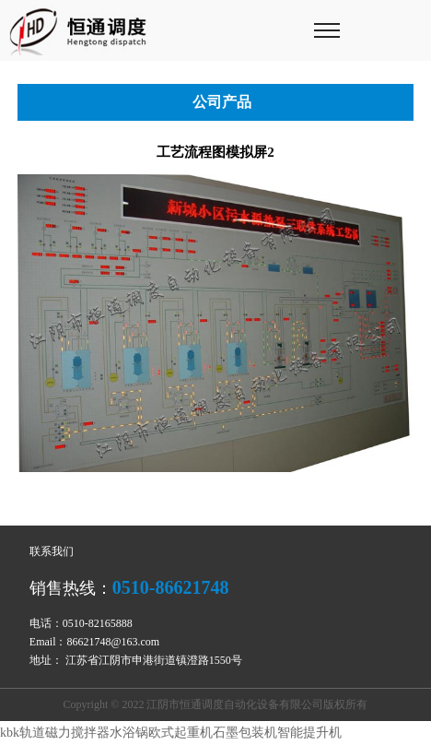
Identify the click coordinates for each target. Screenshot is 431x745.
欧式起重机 (180, 732)
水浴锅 (129, 732)
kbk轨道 (22, 732)
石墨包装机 (245, 732)
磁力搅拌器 (77, 732)
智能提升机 (309, 732)
